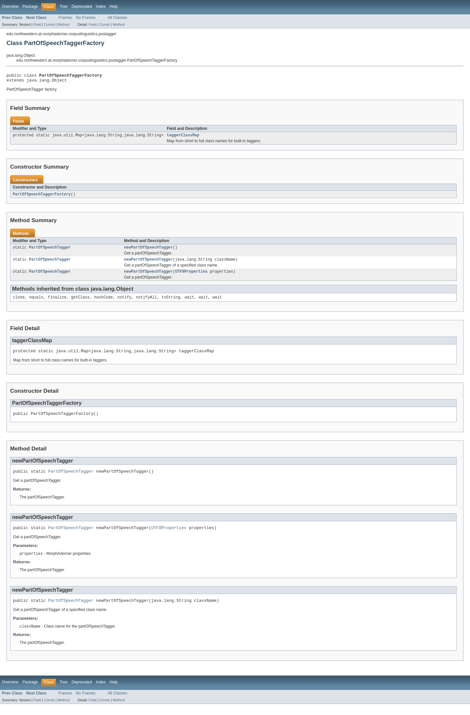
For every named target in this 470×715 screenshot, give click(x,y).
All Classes (117, 17)
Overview (10, 6)
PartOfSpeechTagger (50, 250)
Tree (63, 6)
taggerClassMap (183, 137)
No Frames (86, 17)
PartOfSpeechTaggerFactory (42, 197)
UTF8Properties (191, 276)
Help (114, 6)
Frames (65, 17)
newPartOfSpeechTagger (148, 250)
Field (37, 24)
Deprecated (81, 6)
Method (63, 24)
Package (30, 6)
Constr (49, 24)
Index (101, 6)
